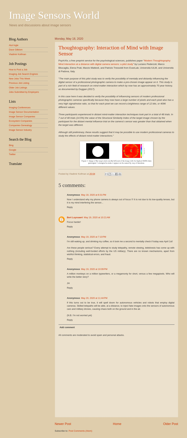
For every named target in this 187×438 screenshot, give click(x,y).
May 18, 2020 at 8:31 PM (93, 195)
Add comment (67, 327)
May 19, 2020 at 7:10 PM (93, 236)
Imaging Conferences (19, 107)
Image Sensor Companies (22, 116)
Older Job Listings (18, 87)
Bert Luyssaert (75, 217)
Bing (11, 145)
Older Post (170, 424)
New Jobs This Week (19, 78)
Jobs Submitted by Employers (24, 92)
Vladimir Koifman (17, 54)
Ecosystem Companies (20, 121)
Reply (70, 207)
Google (12, 150)
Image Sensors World (54, 15)
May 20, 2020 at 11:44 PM (94, 298)
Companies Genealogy (20, 125)
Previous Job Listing (19, 83)
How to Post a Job (18, 69)
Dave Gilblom (16, 49)
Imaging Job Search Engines (23, 74)
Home (117, 424)
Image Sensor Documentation (24, 112)
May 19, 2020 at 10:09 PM (94, 269)
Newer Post (63, 424)
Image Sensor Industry (20, 130)
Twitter (12, 154)
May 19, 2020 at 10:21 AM (97, 217)
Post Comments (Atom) (80, 431)
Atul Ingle (14, 45)
